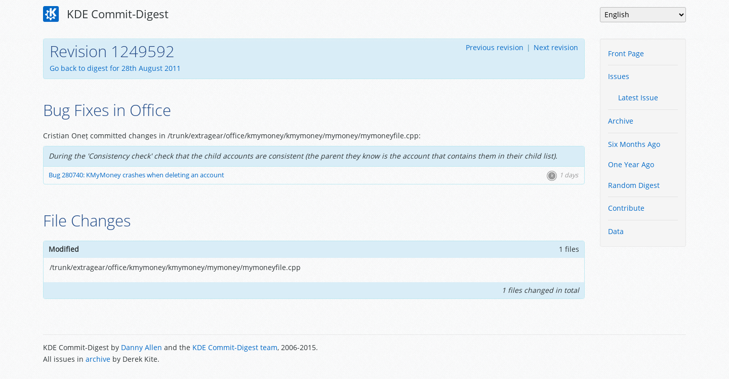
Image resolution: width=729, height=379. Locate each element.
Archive (620, 121)
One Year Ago (631, 164)
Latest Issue (638, 97)
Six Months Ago (634, 144)
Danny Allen (141, 347)
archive (98, 359)
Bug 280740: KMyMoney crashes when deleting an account (136, 175)
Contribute (626, 208)
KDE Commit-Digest (106, 14)
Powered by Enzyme (647, 354)
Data (616, 231)
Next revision (556, 47)
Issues (618, 76)
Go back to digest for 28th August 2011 (115, 68)
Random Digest (634, 185)
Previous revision (494, 47)
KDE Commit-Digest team (234, 347)
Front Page (626, 53)
